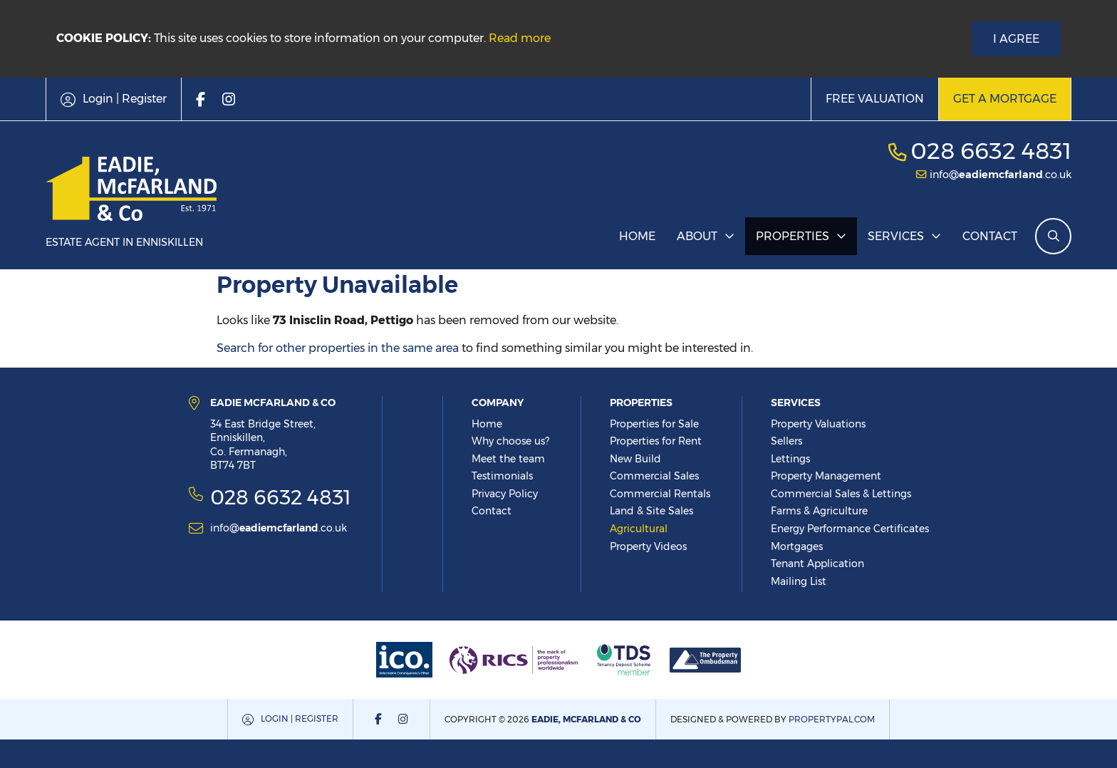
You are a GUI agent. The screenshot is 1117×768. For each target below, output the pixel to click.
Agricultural (638, 528)
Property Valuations (818, 423)
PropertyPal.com (832, 719)
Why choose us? (510, 441)
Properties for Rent (656, 441)
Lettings (790, 458)
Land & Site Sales (651, 510)
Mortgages (797, 546)
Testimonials (502, 475)
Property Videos (648, 546)
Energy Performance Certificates (850, 528)
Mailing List (798, 581)
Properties (792, 236)
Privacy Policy (505, 493)
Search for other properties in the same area (338, 348)
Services (896, 236)
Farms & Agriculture (819, 510)
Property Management (826, 475)
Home (637, 236)
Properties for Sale (654, 423)
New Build (635, 458)
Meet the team (508, 458)
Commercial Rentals (660, 493)
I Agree (1016, 39)
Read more (520, 38)
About (697, 236)
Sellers (786, 441)
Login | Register (299, 718)
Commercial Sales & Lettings (841, 493)
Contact (989, 236)
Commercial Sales (654, 475)
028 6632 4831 (990, 151)
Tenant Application (817, 563)
